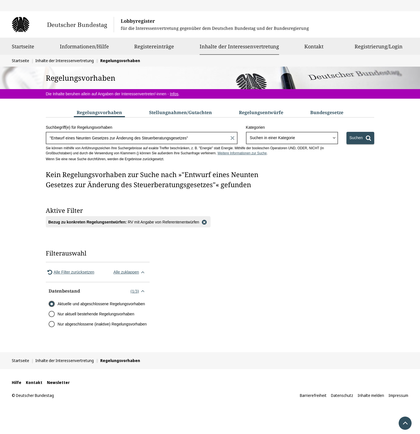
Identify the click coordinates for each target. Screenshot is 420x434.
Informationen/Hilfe (84, 49)
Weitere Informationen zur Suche (242, 153)
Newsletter (58, 382)
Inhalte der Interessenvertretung (239, 46)
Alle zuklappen (130, 272)
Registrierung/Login (378, 49)
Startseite (23, 49)
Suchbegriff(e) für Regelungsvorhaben (79, 127)
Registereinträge (154, 49)
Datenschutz (342, 395)
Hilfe (16, 382)
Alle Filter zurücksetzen (70, 272)
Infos (174, 94)
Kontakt (313, 49)
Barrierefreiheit (313, 395)
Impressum (398, 395)
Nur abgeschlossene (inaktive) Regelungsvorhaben (102, 324)
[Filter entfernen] (204, 222)
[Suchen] (360, 138)
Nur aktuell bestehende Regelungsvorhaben (96, 314)
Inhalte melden (371, 395)
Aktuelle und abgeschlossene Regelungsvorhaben (101, 304)
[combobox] (292, 138)
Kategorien (255, 127)
